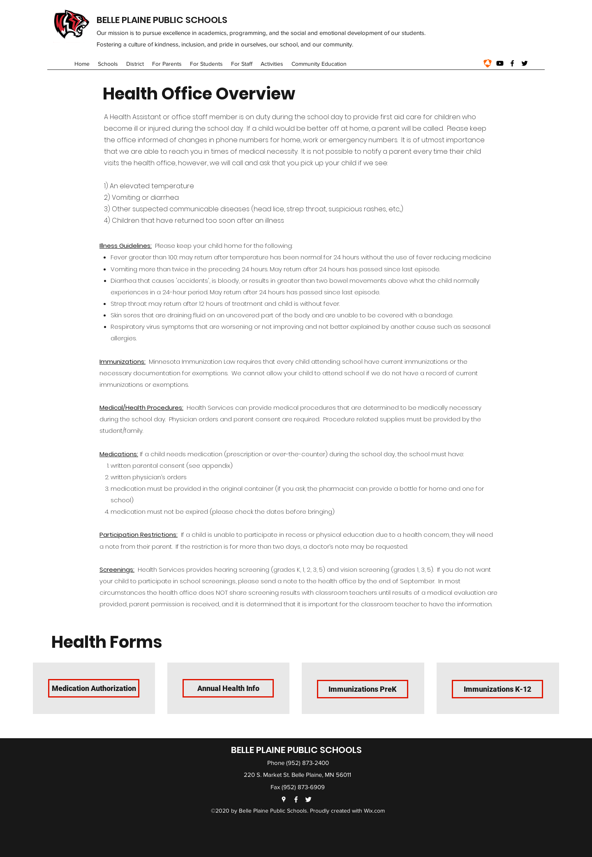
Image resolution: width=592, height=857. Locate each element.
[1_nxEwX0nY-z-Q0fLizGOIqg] (487, 63)
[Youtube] (500, 63)
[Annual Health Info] (228, 688)
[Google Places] (284, 799)
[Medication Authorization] (93, 688)
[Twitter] (524, 63)
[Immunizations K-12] (497, 689)
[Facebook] (512, 63)
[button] (108, 64)
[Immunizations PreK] (362, 689)
